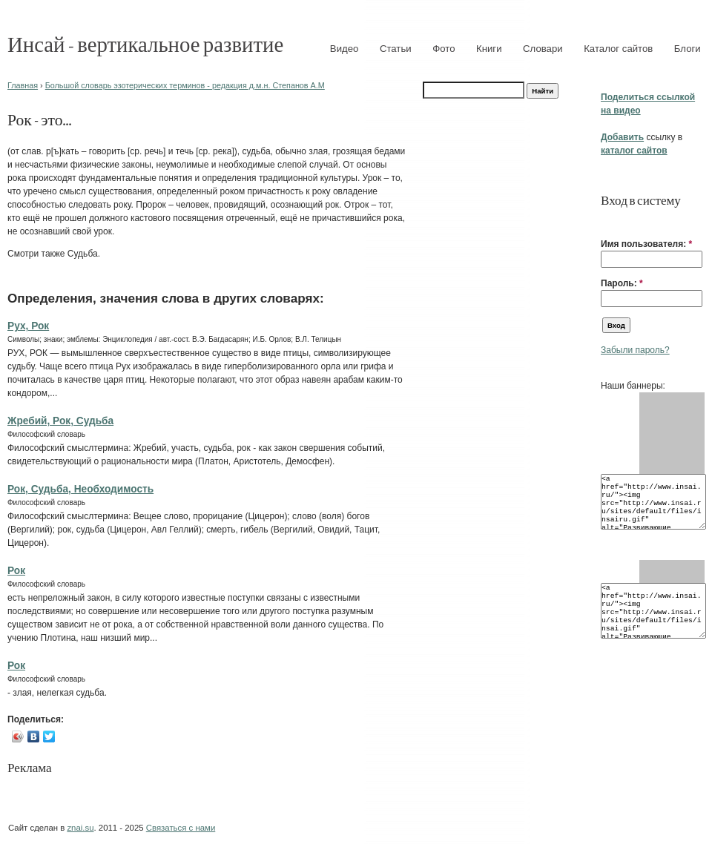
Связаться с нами (180, 827)
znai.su (80, 827)
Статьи (396, 48)
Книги (489, 48)
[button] (607, 221)
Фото (443, 48)
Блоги (687, 48)
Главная (22, 85)
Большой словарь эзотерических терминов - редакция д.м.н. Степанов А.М (185, 85)
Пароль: (622, 283)
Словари (543, 48)
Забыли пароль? (635, 350)
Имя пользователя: (646, 244)
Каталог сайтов (618, 48)
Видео (344, 48)
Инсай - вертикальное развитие (145, 43)
